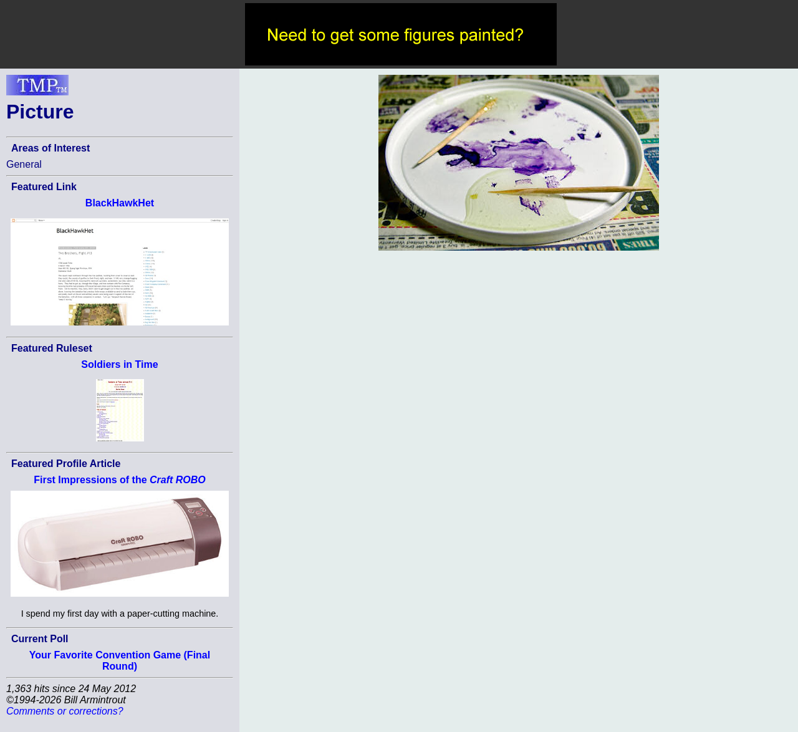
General (24, 164)
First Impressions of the (120, 479)
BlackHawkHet (119, 203)
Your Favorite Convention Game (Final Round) (119, 661)
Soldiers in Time (119, 364)
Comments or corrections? (64, 711)
